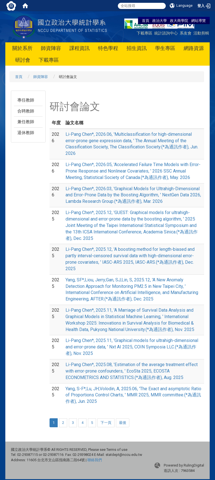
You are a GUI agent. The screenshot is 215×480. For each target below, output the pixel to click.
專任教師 (25, 100)
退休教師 (25, 132)
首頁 (145, 20)
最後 (122, 423)
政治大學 (159, 20)
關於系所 (22, 48)
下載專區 (144, 33)
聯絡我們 (94, 460)
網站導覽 (198, 20)
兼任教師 (25, 121)
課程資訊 (79, 48)
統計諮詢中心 (166, 33)
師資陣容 (51, 48)
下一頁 (106, 423)
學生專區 (165, 48)
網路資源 (194, 48)
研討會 (22, 60)
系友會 (185, 33)
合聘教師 (25, 111)
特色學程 (108, 48)
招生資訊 (137, 48)
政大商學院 (179, 20)
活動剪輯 (201, 33)
